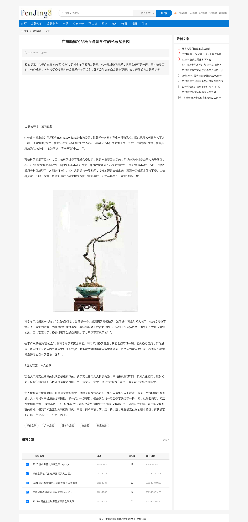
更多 (166, 439)
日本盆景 (183, 13)
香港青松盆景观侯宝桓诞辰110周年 (202, 97)
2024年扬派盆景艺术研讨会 (196, 59)
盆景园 (85, 425)
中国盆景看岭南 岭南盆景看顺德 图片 (53, 492)
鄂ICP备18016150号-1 (138, 519)
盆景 (48, 31)
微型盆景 (203, 13)
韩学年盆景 (68, 425)
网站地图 (112, 519)
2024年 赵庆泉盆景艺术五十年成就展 (201, 54)
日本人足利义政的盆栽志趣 (196, 48)
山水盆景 (193, 13)
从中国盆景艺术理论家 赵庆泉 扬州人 (202, 64)
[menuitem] (24, 23)
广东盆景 (49, 425)
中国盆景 (213, 13)
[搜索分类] (144, 13)
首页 (26, 31)
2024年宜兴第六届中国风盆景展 (199, 92)
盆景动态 (37, 31)
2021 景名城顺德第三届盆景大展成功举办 (55, 482)
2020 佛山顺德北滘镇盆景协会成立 (51, 464)
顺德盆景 (31, 425)
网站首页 (103, 519)
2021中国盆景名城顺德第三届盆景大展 (53, 501)
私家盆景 (102, 425)
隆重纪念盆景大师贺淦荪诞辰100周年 (202, 75)
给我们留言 (122, 519)
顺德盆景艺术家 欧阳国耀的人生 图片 (53, 473)
